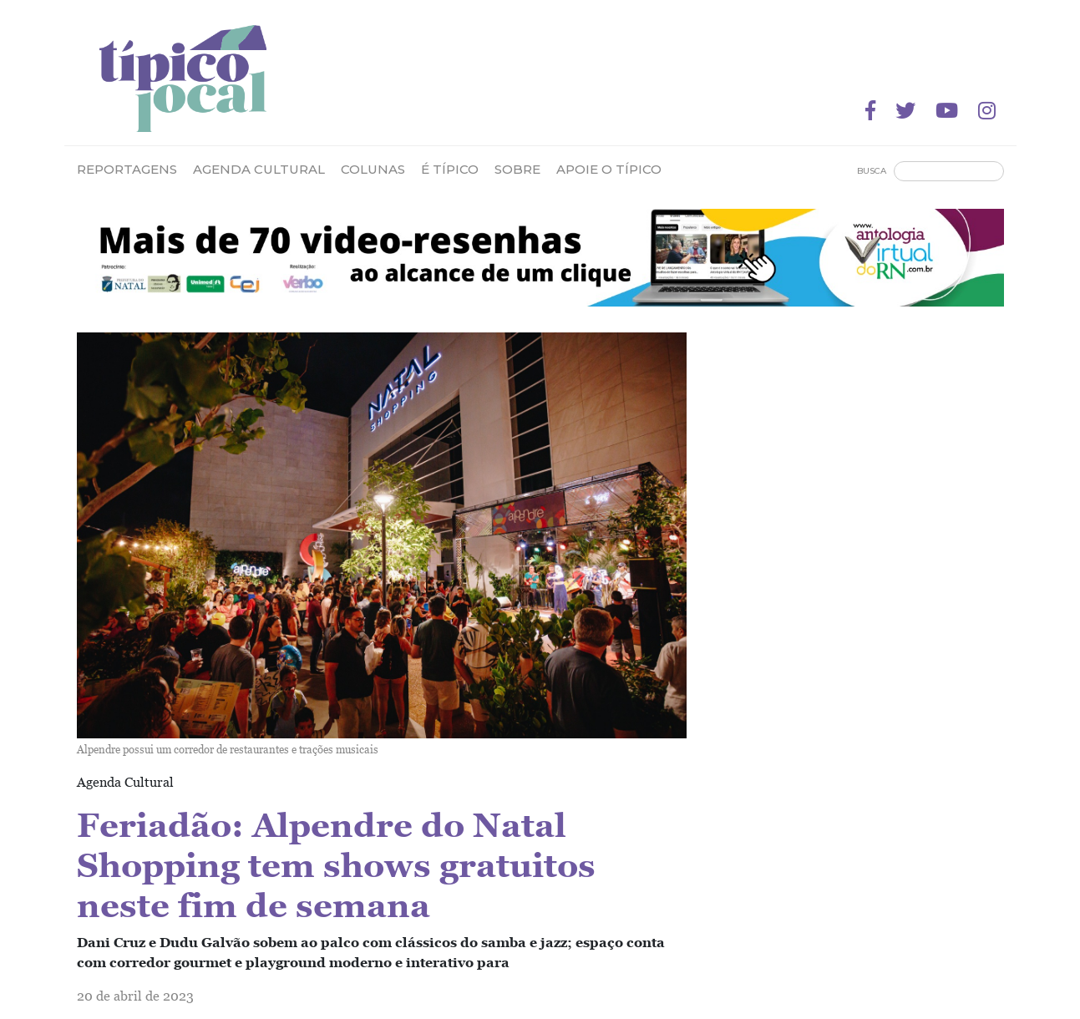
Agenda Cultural (259, 169)
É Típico (450, 169)
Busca (871, 170)
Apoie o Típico (609, 169)
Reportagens (127, 169)
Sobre (517, 169)
